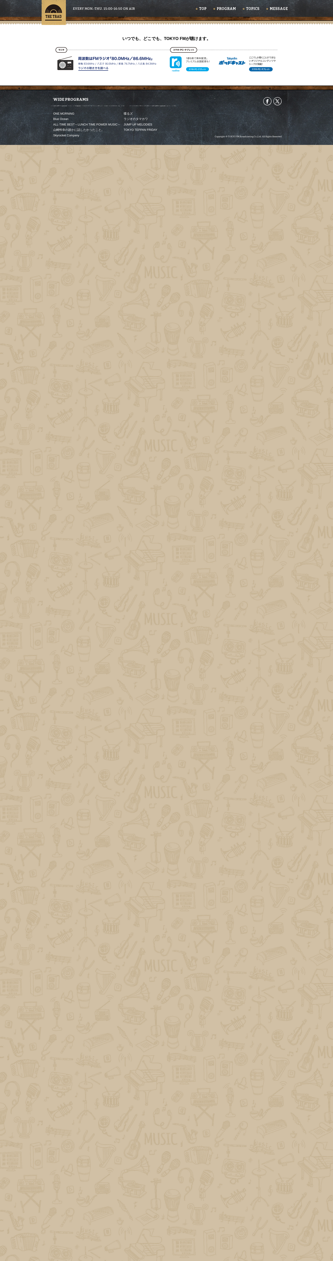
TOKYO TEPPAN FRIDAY (140, 1246)
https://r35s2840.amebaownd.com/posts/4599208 (123, 471)
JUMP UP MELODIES (138, 1240)
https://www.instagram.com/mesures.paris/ (119, 518)
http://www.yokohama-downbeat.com (115, 455)
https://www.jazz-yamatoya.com (112, 487)
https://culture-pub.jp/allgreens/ (111, 760)
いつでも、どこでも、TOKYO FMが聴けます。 (166, 1154)
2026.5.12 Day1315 (69, 1064)
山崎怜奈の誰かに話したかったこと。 (78, 1246)
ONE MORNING (63, 1229)
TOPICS (252, 9)
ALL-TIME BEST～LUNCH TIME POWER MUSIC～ (86, 1240)
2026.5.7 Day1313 (223, 1064)
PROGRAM (226, 9)
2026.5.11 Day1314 (146, 1064)
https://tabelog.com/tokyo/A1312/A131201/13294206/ (126, 503)
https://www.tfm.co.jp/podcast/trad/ (120, 902)
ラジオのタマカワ (136, 1235)
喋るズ (128, 1229)
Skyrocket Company (66, 1251)
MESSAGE (279, 9)
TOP (203, 9)
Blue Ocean (60, 1235)
